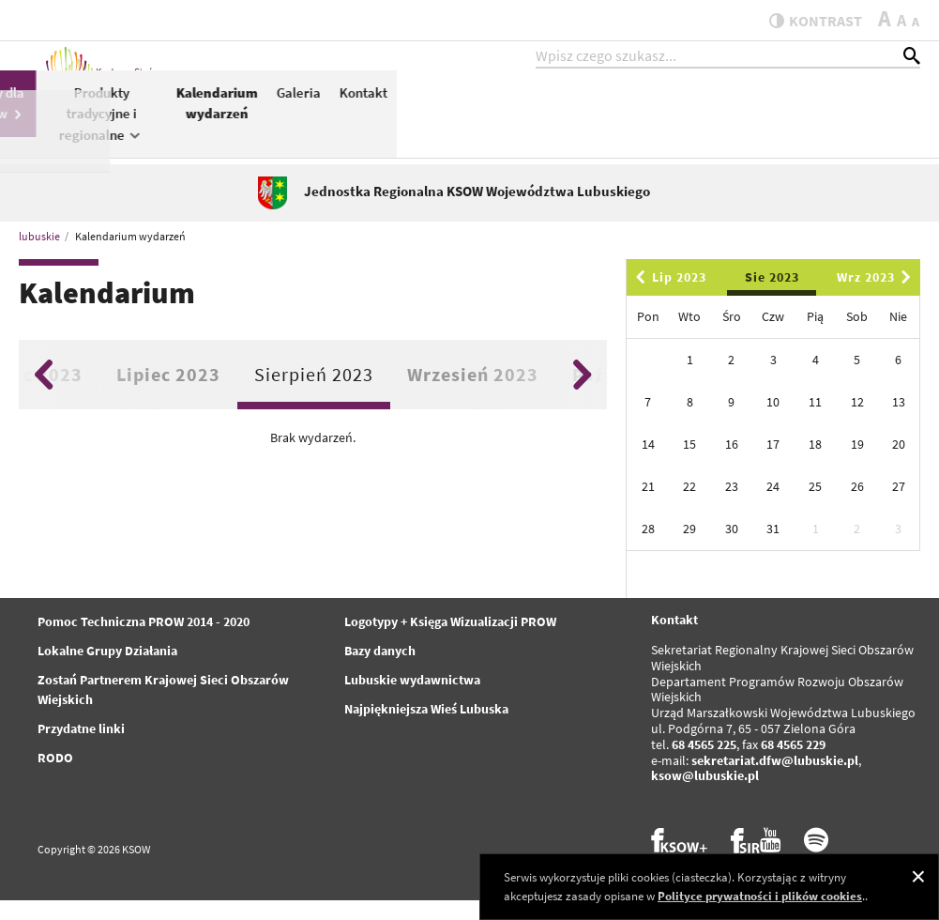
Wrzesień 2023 (472, 394)
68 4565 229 (793, 764)
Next (582, 394)
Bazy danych (380, 671)
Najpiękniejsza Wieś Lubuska (426, 729)
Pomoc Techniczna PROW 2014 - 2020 (144, 642)
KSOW (374, 118)
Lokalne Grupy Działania (107, 671)
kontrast (806, 20)
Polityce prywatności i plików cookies (760, 896)
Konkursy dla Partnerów (508, 120)
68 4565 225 (704, 764)
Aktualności (302, 109)
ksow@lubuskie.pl (705, 796)
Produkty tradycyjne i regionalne (625, 130)
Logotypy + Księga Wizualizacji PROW (450, 642)
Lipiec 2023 (168, 394)
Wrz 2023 (877, 297)
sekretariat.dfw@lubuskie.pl (774, 780)
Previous (43, 394)
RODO (55, 778)
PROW (429, 109)
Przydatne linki (81, 749)
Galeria (822, 109)
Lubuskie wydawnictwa (412, 700)
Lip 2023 (667, 297)
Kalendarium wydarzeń (740, 120)
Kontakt (887, 109)
